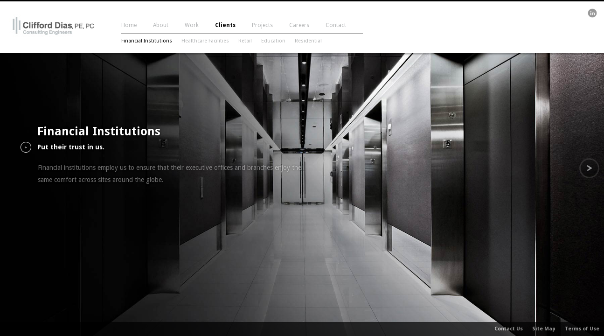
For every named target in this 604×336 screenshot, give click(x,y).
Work (192, 25)
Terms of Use (582, 329)
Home (129, 25)
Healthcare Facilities (205, 41)
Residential (308, 41)
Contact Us (508, 329)
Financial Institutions (146, 41)
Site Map (543, 329)
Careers (299, 25)
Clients (225, 25)
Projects (262, 25)
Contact (336, 25)
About (160, 25)
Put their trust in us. (70, 147)
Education (273, 41)
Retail (245, 41)
